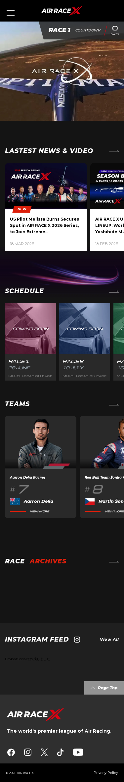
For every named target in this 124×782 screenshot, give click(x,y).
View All (109, 639)
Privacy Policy (106, 772)
